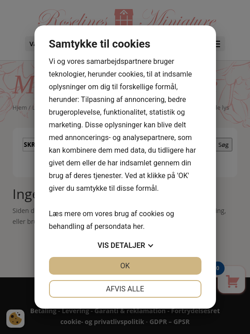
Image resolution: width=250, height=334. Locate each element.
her (138, 226)
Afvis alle (125, 289)
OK (125, 265)
